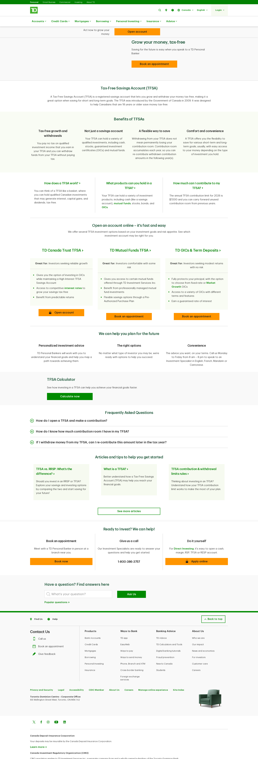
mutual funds (122, 191)
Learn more (37, 734)
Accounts (39, 21)
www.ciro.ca (37, 752)
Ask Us (131, 582)
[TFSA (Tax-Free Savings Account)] (137, 31)
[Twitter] (34, 710)
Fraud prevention (165, 645)
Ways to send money (131, 645)
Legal (61, 677)
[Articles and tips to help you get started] (129, 499)
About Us (114, 677)
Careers (196, 658)
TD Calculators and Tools (169, 632)
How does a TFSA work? (61, 170)
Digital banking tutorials (168, 638)
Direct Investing (184, 536)
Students (160, 658)
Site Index (178, 677)
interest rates (73, 276)
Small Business (49, 2)
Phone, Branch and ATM (132, 651)
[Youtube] (56, 710)
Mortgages (83, 21)
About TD (91, 2)
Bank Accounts (93, 626)
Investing (78, 2)
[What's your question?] (78, 582)
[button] (159, 10)
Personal (34, 2)
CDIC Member (96, 677)
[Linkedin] (64, 710)
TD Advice (161, 626)
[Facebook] (41, 710)
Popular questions (57, 590)
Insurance (154, 21)
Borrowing (103, 21)
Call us (40, 626)
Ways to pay (126, 638)
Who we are (198, 626)
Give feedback (44, 641)
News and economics (203, 638)
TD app (124, 626)
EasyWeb (125, 632)
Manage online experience (153, 677)
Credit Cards (60, 21)
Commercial (65, 2)
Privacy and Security (41, 677)
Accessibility (76, 677)
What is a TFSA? (115, 456)
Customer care (200, 651)
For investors (199, 645)
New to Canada (164, 651)
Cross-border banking (131, 658)
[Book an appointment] (154, 55)
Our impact (198, 632)
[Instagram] (48, 710)
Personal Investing (129, 21)
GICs (105, 195)
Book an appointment (49, 634)
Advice (171, 21)
